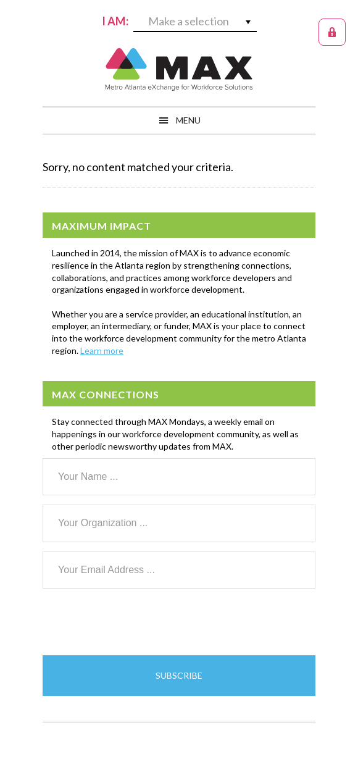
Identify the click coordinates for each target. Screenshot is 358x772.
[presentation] (136, 622)
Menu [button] (188, 120)
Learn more (101, 350)
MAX (179, 69)
